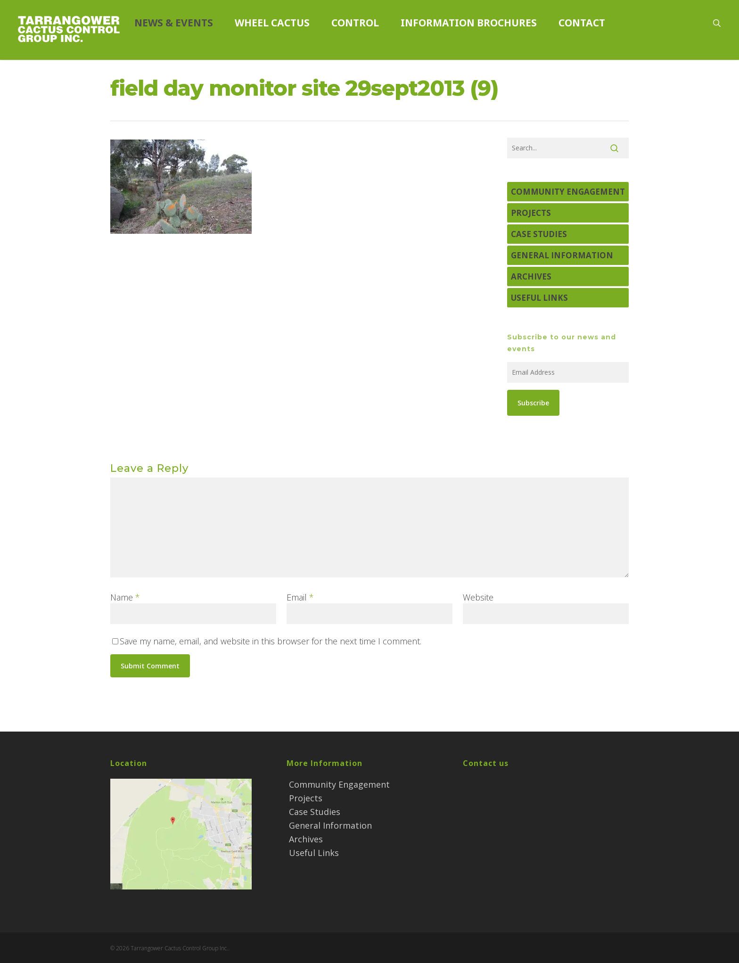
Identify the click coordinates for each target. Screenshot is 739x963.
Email (300, 597)
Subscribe (533, 402)
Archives (531, 276)
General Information (562, 255)
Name (125, 597)
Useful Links (539, 297)
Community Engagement (568, 191)
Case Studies (539, 234)
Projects (531, 212)
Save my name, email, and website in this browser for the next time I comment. (270, 641)
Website (478, 597)
